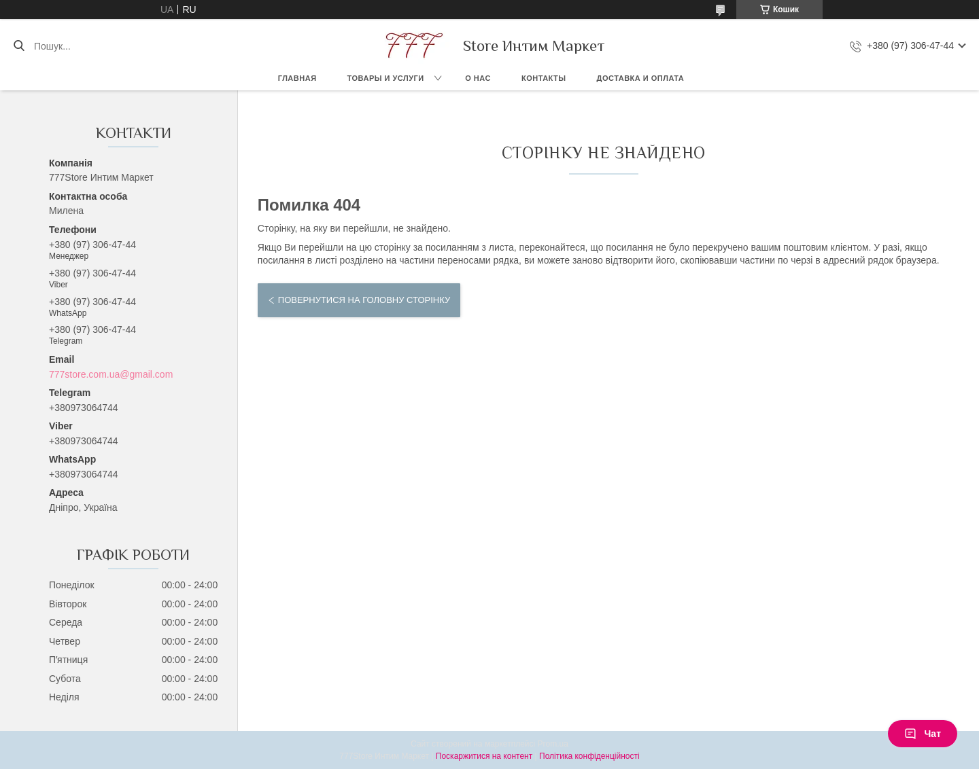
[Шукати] (18, 46)
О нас (478, 78)
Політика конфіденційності (589, 756)
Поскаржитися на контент (484, 756)
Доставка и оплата (641, 78)
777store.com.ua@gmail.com (111, 374)
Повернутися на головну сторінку (364, 300)
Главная (297, 78)
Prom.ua (553, 744)
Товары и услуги (385, 78)
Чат (922, 734)
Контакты (543, 78)
